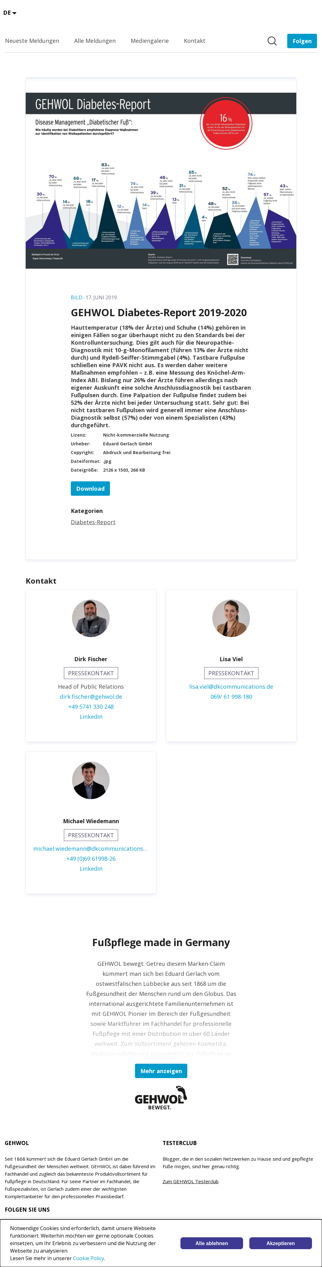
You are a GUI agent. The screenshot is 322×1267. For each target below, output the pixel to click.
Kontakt (194, 40)
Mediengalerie (150, 40)
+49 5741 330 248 (91, 706)
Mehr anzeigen (161, 1071)
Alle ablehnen (211, 1243)
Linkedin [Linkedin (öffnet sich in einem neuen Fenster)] (91, 716)
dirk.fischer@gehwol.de (91, 696)
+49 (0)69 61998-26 (91, 858)
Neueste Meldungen (32, 40)
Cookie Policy (88, 1258)
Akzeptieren (281, 1243)
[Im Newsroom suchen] (272, 41)
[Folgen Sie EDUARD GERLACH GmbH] (302, 41)
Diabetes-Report (93, 522)
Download (90, 488)
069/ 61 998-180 (231, 696)
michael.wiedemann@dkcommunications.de (90, 848)
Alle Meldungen (95, 40)
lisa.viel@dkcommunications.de (231, 686)
